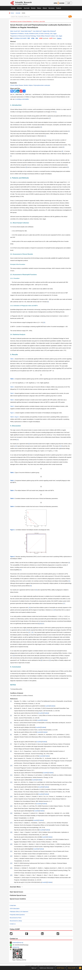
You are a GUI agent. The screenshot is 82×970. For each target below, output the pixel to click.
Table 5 (12, 406)
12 (16, 446)
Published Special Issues (18, 895)
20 (40, 623)
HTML (33, 38)
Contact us (13, 924)
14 (20, 569)
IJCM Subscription (15, 908)
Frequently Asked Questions (17, 914)
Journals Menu (16, 887)
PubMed (52, 706)
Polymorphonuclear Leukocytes (41, 85)
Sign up (33, 968)
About (45, 8)
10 (44, 322)
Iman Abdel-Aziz (37, 31)
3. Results (14, 354)
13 (60, 446)
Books (33, 8)
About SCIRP (72, 968)
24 (11, 868)
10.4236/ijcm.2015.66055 (20, 38)
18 (29, 607)
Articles (19, 8)
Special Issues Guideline (18, 899)
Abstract (13, 41)
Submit (58, 8)
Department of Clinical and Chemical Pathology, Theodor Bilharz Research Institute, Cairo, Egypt (36, 36)
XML (37, 38)
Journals (26, 8)
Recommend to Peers (15, 917)
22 (29, 632)
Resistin (26, 85)
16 (36, 590)
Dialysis (31, 85)
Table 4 (12, 400)
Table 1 (12, 358)
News (39, 8)
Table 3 (12, 393)
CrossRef (46, 706)
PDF (29, 38)
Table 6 (12, 417)
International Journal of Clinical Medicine (21, 21)
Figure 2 (17, 417)
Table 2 (12, 387)
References (14, 698)
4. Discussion (15, 426)
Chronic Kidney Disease (16, 85)
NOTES (13, 685)
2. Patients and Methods (19, 178)
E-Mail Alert (13, 905)
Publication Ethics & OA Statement (19, 911)
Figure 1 (12, 412)
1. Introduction (16, 105)
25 (32, 632)
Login (68, 3)
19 (54, 610)
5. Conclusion (15, 667)
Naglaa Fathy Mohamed (49, 31)
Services (51, 8)
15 (30, 585)
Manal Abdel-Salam (26, 31)
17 (64, 603)
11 (17, 439)
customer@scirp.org (17, 942)
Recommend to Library (16, 920)
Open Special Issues (16, 892)
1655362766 (15, 947)
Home (13, 8)
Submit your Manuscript (46, 968)
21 (43, 623)
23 (11, 863)
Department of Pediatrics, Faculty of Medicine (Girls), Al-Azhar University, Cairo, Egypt (33, 33)
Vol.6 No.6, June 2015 (39, 21)
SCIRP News (60, 968)
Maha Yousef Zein (15, 31)
